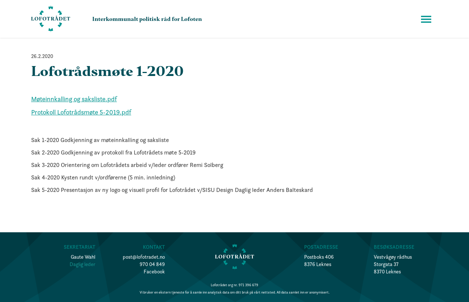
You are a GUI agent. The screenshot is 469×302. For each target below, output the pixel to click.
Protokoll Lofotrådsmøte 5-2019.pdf (81, 112)
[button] (426, 19)
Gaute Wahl (83, 257)
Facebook (154, 271)
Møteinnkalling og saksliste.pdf (74, 99)
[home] (50, 19)
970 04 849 (152, 264)
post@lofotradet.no (144, 257)
